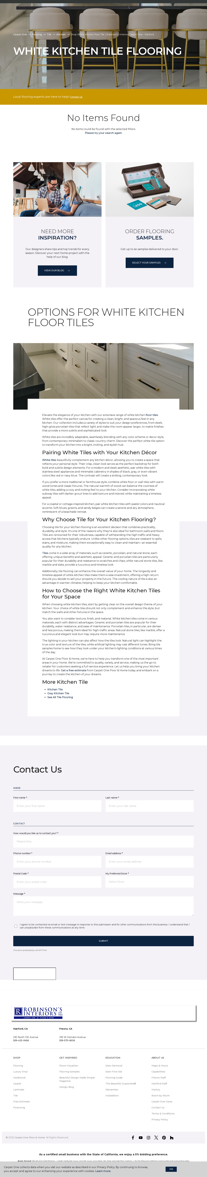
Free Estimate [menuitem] (21, 1101)
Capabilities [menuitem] (158, 1071)
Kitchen (61, 34)
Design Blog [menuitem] (66, 1087)
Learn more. (103, 1171)
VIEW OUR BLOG (57, 270)
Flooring (37, 34)
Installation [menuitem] (112, 1095)
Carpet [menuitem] (17, 1083)
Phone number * (22, 853)
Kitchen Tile (55, 689)
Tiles (45, 553)
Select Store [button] (20, 5)
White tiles (49, 460)
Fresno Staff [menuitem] (159, 1077)
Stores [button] (16, 13)
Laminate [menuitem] (18, 1089)
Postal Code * (20, 873)
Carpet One (20, 34)
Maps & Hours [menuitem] (160, 1065)
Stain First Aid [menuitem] (113, 1071)
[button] (189, 18)
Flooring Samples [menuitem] (69, 1071)
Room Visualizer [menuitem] (68, 1065)
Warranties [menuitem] (111, 1089)
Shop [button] (68, 13)
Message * (19, 894)
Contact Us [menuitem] (158, 1107)
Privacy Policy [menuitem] (160, 1119)
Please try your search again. (103, 132)
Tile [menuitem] (15, 1095)
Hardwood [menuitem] (19, 1077)
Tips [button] (14, 22)
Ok (171, 1169)
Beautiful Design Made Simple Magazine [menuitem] (77, 1079)
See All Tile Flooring (60, 697)
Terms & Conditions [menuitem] (163, 1113)
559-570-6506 (67, 1040)
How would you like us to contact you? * (35, 833)
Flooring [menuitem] (18, 1065)
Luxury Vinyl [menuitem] (20, 1071)
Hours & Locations (150, 18)
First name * (20, 798)
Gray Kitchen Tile (58, 693)
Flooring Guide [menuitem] (114, 1077)
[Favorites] (193, 18)
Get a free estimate (73, 670)
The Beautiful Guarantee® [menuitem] (120, 1083)
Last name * (112, 798)
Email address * (114, 853)
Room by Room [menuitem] (161, 1095)
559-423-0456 (21, 1040)
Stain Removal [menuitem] (113, 1065)
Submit (103, 940)
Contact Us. (76, 96)
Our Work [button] (51, 13)
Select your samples (149, 262)
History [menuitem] (156, 1089)
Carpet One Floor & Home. (30, 1137)
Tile (49, 34)
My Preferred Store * (117, 873)
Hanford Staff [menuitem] (159, 1083)
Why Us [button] (33, 13)
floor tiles (152, 415)
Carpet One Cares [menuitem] (162, 1101)
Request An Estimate (174, 18)
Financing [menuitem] (19, 1107)
